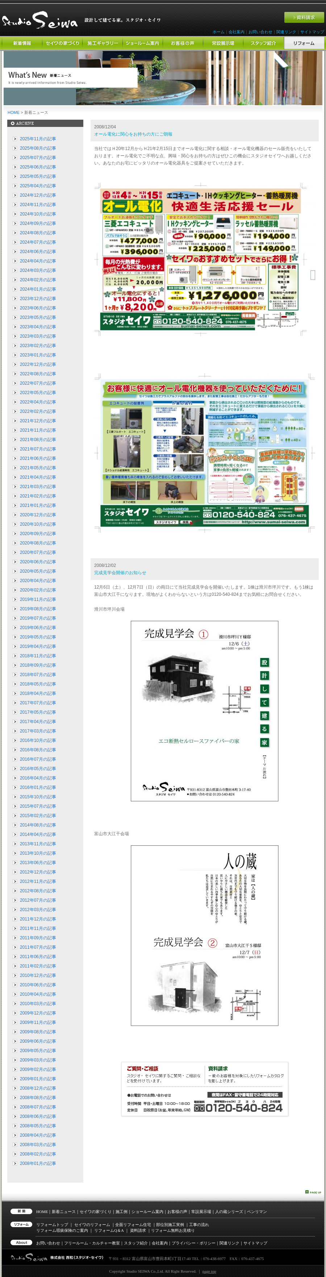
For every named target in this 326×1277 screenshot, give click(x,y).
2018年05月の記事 (38, 684)
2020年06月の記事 (38, 561)
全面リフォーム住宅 (133, 1224)
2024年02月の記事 (38, 279)
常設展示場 (201, 1211)
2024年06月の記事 (38, 251)
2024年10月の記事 (38, 214)
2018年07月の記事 (38, 674)
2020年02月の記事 (38, 590)
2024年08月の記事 (38, 232)
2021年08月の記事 (38, 439)
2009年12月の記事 (38, 1013)
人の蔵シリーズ (229, 1211)
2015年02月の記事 (38, 815)
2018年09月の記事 (38, 665)
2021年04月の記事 (38, 477)
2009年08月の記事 (38, 1031)
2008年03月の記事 (38, 1144)
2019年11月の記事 (38, 599)
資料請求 (138, 1230)
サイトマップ (312, 32)
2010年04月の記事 (38, 994)
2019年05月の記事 (38, 637)
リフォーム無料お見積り (173, 1230)
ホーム (219, 32)
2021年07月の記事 (38, 449)
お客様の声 (177, 1211)
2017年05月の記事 (38, 712)
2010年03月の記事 (38, 1003)
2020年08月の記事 (38, 543)
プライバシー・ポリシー (194, 1243)
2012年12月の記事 (38, 872)
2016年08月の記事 (38, 749)
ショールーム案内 (147, 1211)
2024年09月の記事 (38, 223)
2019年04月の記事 (38, 646)
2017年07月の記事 (38, 702)
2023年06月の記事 (38, 308)
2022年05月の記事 (38, 392)
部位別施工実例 (170, 1224)
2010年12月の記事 (38, 975)
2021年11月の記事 (38, 430)
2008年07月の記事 (38, 1107)
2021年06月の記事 (38, 458)
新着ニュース (64, 1211)
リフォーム (109, 1230)
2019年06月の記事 (38, 627)
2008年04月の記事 (38, 1135)
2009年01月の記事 (38, 1078)
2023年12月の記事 (38, 298)
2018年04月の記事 (38, 693)
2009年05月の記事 (38, 1050)
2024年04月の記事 (38, 261)
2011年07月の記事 (38, 947)
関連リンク (286, 32)
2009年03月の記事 (38, 1060)
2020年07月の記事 (38, 552)
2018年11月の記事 (38, 655)
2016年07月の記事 (38, 759)
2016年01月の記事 (38, 787)
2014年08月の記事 (38, 825)
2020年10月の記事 (38, 524)
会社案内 (236, 32)
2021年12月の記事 (38, 420)
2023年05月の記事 (38, 317)
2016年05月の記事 (38, 768)
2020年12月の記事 (38, 514)
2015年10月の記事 (38, 796)
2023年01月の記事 (38, 355)
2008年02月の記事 (38, 1154)
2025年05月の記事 (38, 176)
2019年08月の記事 (38, 608)
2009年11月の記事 (38, 1022)
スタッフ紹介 (136, 1243)
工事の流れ (199, 1224)
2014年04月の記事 (38, 834)
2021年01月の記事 (38, 505)
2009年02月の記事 (38, 1069)
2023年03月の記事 (38, 336)
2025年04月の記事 (38, 185)
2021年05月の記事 (38, 467)
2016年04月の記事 (38, 778)
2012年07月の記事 (38, 900)
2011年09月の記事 (38, 937)
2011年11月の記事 (38, 928)
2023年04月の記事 (38, 326)
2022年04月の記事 (38, 402)
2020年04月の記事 (38, 580)
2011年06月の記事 (38, 956)
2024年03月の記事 (38, 270)
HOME (14, 112)
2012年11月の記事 (38, 881)
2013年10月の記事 (38, 853)
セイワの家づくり (96, 1211)
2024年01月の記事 (38, 289)
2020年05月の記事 (38, 571)
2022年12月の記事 (38, 364)
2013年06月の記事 (38, 862)
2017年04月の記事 (38, 721)
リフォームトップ (52, 1224)
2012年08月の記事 (38, 890)
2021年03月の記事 (38, 486)
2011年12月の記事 (38, 919)
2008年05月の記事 (38, 1125)
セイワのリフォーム (92, 1224)
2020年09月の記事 (38, 533)
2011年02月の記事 (38, 966)
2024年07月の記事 (38, 242)
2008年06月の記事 (38, 1116)
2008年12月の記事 (38, 1088)
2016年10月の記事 (38, 740)
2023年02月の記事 (38, 345)
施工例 (122, 1211)
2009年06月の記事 (38, 1041)
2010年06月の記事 (38, 984)
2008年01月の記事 (38, 1163)
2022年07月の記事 (38, 383)
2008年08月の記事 (38, 1097)
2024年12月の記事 (38, 195)
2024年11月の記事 (38, 204)
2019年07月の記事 (38, 618)
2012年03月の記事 (38, 909)
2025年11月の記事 (38, 138)
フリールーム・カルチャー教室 (92, 1243)
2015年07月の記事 (38, 806)
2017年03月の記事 (38, 731)
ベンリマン (257, 1211)
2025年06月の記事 (38, 167)
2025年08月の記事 (38, 148)
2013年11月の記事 (38, 843)
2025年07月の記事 (38, 157)
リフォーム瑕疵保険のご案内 (62, 1230)
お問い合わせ (260, 32)
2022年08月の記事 (38, 373)
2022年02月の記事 (38, 411)
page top (209, 1271)
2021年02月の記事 (38, 496)
